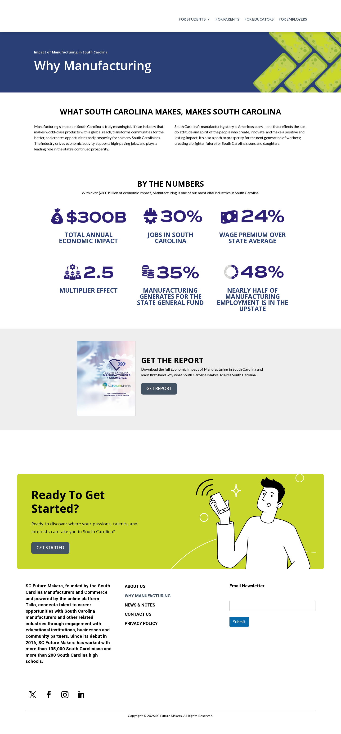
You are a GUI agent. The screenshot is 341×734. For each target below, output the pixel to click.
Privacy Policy (141, 624)
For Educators (259, 19)
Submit (239, 621)
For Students (192, 19)
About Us (135, 587)
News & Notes (140, 605)
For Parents (227, 19)
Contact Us (138, 614)
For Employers (293, 19)
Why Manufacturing (148, 596)
